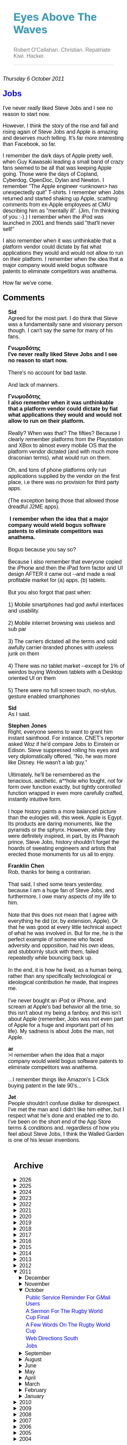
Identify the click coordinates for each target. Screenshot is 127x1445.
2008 (25, 1414)
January (34, 1396)
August (33, 1359)
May (30, 1372)
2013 (25, 1259)
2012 (25, 1265)
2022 (25, 1204)
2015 (25, 1247)
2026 (25, 1180)
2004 (25, 1439)
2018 (25, 1229)
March (32, 1384)
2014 (25, 1253)
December (37, 1278)
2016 (25, 1241)
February (35, 1390)
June (31, 1365)
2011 (25, 1272)
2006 (25, 1427)
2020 (25, 1216)
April (30, 1378)
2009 (25, 1408)
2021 (25, 1210)
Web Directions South (52, 1338)
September (38, 1353)
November (37, 1284)
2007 (25, 1421)
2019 (25, 1223)
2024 (25, 1192)
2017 (25, 1235)
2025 (25, 1186)
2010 (25, 1402)
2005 (25, 1433)
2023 (25, 1198)
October (34, 1290)
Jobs (31, 1346)
